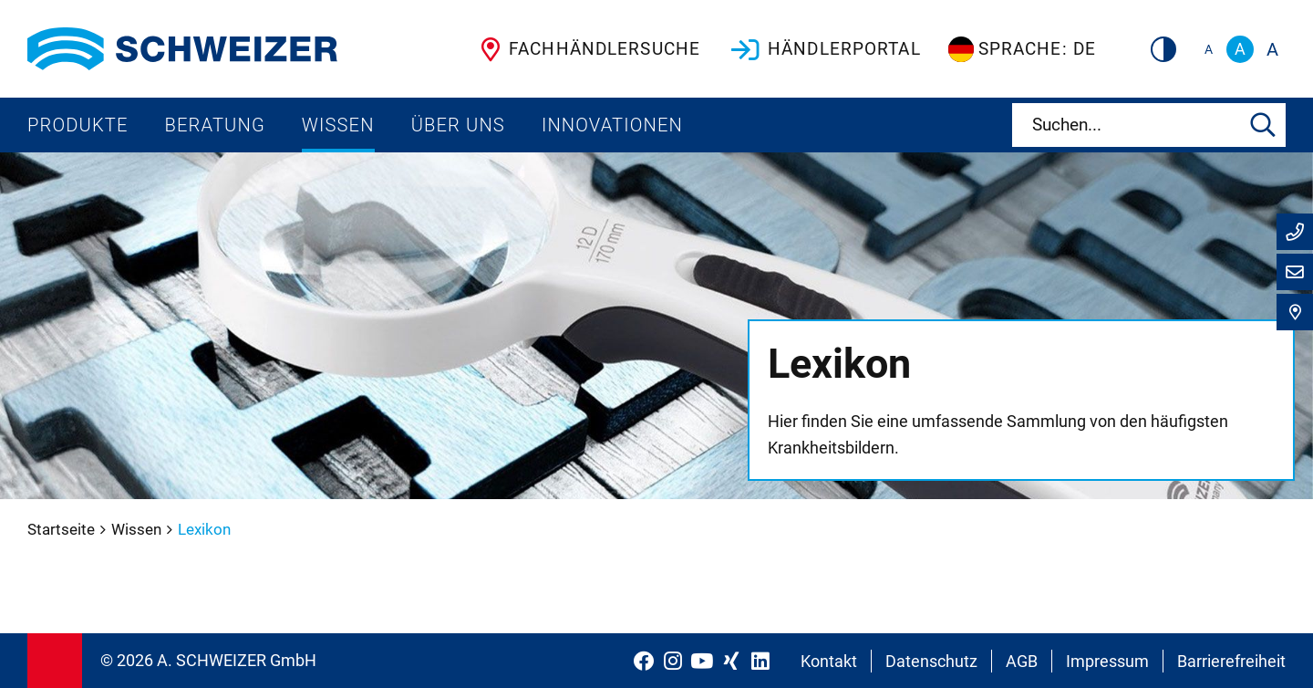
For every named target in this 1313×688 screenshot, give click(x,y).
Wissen (338, 125)
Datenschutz (931, 661)
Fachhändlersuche (586, 49)
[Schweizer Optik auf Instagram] (673, 660)
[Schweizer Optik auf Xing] (731, 660)
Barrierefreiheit (1231, 661)
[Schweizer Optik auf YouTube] (702, 660)
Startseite (62, 529)
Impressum (1107, 661)
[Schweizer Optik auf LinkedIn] (760, 660)
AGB (1022, 661)
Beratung (215, 125)
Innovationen (612, 125)
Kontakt (829, 661)
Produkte (78, 125)
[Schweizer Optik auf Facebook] (643, 660)
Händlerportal (824, 49)
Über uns (458, 125)
